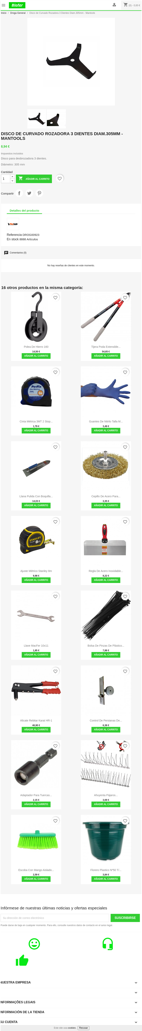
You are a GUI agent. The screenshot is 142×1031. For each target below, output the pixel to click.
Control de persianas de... (106, 720)
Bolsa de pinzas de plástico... (106, 645)
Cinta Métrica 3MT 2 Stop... (36, 421)
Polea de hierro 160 (36, 346)
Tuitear (29, 193)
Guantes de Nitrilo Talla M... (106, 421)
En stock (13, 239)
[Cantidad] (5, 179)
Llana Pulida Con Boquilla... (36, 496)
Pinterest (39, 193)
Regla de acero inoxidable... (106, 571)
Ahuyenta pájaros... (106, 795)
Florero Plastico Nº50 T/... (105, 870)
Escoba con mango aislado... (36, 870)
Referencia (14, 234)
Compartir (19, 193)
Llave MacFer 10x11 (36, 645)
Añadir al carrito (33, 179)
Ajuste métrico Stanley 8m (36, 571)
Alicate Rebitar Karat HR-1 (36, 720)
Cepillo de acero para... (105, 496)
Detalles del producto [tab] (24, 210)
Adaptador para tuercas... (36, 795)
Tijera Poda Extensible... (105, 346)
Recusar (83, 1028)
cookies (72, 1028)
